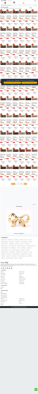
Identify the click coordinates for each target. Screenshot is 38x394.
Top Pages (2, 287)
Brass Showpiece (11, 241)
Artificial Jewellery (22, 271)
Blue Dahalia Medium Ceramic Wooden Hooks (9, 103)
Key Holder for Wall (10, 239)
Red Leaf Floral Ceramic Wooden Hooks (9, 86)
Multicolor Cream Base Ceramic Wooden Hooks (34, 120)
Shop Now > (34, 204)
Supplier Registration (4, 295)
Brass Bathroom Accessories (21, 245)
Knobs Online (21, 239)
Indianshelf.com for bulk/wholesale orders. (12, 82)
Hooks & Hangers (21, 283)
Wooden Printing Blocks (4, 283)
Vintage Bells (16, 239)
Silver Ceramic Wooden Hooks (8, 155)
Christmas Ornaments (4, 243)
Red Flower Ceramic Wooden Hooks (9, 138)
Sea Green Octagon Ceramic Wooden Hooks (9, 172)
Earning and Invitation (4, 300)
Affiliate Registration (4, 293)
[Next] (25, 184)
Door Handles (3, 277)
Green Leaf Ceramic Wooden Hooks (21, 34)
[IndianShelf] (4, 0)
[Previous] (13, 184)
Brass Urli (25, 239)
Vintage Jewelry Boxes (4, 241)
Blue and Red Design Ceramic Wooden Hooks (9, 16)
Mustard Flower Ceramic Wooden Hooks (34, 138)
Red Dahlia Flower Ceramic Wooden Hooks (34, 103)
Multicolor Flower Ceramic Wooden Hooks (21, 120)
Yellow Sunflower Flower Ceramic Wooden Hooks (21, 51)
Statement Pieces (22, 277)
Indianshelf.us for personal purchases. (29, 82)
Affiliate (2, 292)
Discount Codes (27, 243)
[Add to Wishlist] (5, 11)
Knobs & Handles (3, 282)
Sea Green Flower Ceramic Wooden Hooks (34, 155)
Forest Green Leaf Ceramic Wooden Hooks (22, 16)
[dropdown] (1, 5)
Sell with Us (2, 298)
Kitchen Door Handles (4, 245)
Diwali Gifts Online (3, 239)
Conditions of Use (21, 298)
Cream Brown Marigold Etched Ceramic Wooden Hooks (21, 69)
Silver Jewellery (21, 273)
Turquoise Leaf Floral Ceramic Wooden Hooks (34, 68)
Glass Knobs (2, 280)
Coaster (20, 274)
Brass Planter (17, 243)
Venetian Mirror (3, 279)
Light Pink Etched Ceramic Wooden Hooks (34, 16)
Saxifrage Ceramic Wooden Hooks (35, 86)
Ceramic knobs (21, 280)
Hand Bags (20, 276)
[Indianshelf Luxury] (10, 0)
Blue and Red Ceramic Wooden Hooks (34, 34)
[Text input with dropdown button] (19, 5)
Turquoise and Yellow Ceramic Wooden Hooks (8, 34)
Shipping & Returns (22, 300)
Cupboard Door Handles (12, 245)
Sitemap (2, 304)
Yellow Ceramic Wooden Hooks (8, 50)
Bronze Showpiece (24, 241)
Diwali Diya (21, 243)
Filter (30, 7)
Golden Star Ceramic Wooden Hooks (34, 172)
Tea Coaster (30, 241)
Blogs (1, 288)
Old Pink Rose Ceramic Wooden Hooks (21, 155)
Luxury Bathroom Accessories (31, 245)
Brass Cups (30, 239)
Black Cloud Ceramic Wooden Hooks (21, 103)
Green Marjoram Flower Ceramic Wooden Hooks (9, 120)
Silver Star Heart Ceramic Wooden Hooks (21, 138)
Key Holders (2, 276)
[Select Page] (17, 184)
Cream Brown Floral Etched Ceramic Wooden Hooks (9, 69)
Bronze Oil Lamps (18, 241)
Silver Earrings (3, 273)
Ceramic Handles (11, 243)
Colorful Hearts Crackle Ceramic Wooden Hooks (21, 172)
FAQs (19, 301)
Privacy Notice (3, 301)
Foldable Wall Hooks (19, 206)
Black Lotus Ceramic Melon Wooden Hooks (2, 16)
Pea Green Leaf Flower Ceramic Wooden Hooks (34, 51)
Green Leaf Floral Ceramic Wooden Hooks (22, 86)
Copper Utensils (3, 274)
